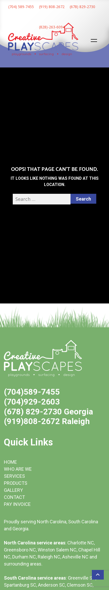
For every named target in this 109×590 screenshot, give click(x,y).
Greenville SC (81, 578)
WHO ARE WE (18, 469)
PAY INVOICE (17, 504)
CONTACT (14, 497)
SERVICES (14, 476)
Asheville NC (75, 557)
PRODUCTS (15, 483)
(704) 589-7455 (21, 6)
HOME (10, 462)
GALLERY (13, 490)
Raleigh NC (49, 557)
